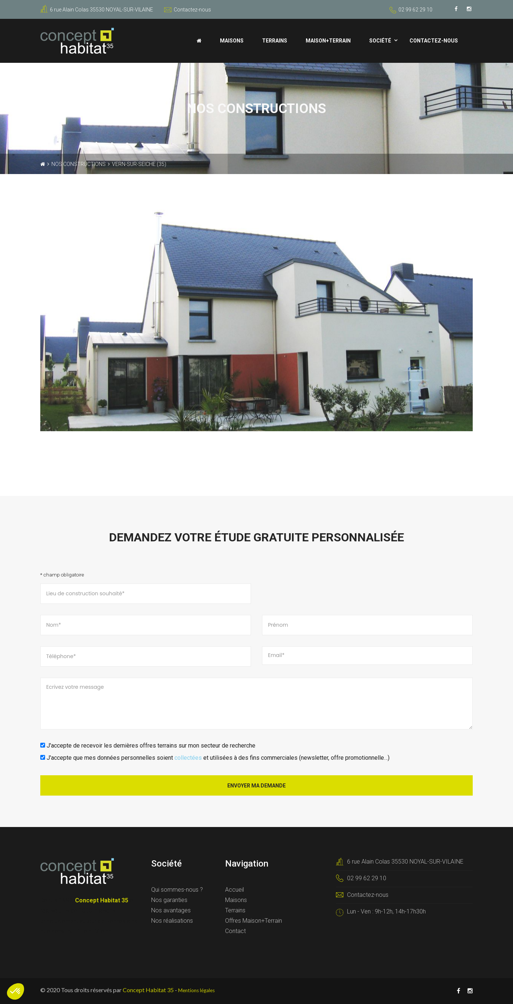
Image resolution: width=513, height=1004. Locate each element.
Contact (235, 931)
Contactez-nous (187, 10)
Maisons (232, 41)
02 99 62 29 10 (415, 10)
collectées (188, 757)
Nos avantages (171, 910)
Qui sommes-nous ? (177, 889)
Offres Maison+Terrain (253, 920)
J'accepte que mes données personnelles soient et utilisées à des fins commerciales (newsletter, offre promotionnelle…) (215, 757)
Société (380, 41)
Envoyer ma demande (256, 786)
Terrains (274, 41)
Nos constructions (78, 164)
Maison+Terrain (328, 41)
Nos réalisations (172, 920)
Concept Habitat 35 (148, 989)
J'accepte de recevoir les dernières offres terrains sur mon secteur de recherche (147, 745)
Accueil (234, 889)
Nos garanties (169, 899)
